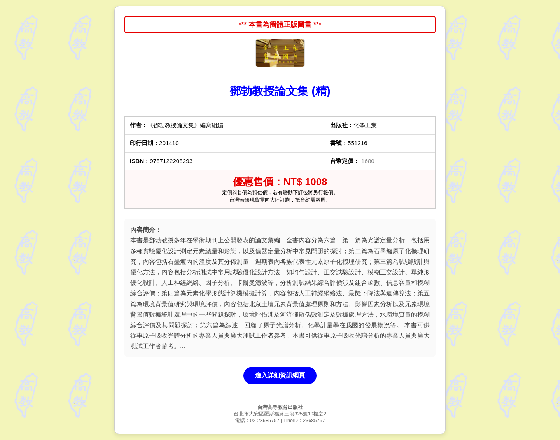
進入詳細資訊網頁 (280, 375)
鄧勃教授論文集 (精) (279, 91)
